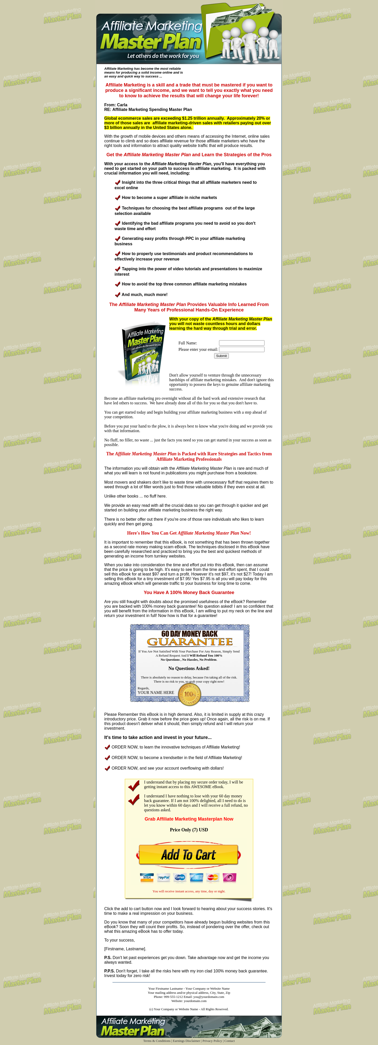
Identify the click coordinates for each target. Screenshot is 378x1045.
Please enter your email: (198, 349)
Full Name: (187, 343)
